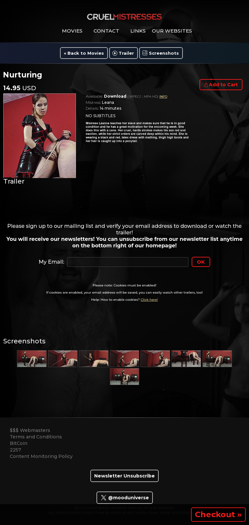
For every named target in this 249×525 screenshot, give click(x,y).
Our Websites (172, 31)
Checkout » (218, 514)
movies (72, 31)
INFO (163, 96)
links (138, 31)
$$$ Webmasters (30, 430)
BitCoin (18, 443)
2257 (15, 450)
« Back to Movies (84, 53)
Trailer (126, 53)
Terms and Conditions (36, 437)
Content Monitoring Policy (41, 456)
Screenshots (164, 53)
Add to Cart (223, 85)
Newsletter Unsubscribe (124, 476)
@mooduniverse (124, 498)
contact (106, 31)
